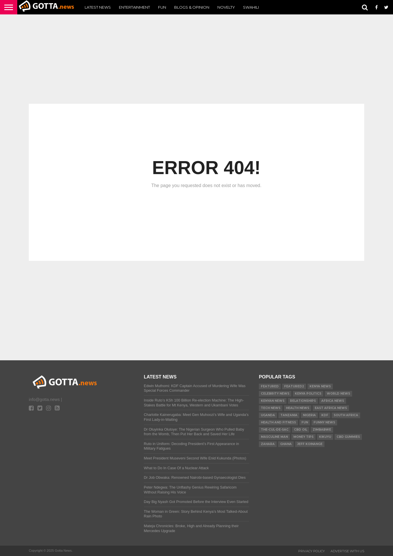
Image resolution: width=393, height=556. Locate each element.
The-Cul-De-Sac (274, 429)
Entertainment (134, 7)
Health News (297, 408)
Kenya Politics (308, 393)
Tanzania (288, 415)
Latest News (98, 7)
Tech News (270, 408)
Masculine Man (274, 437)
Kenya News (320, 386)
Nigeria (309, 415)
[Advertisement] (196, 59)
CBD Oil (300, 429)
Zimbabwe (322, 429)
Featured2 (294, 386)
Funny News (324, 422)
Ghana (286, 444)
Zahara (268, 444)
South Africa (346, 415)
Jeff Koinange (309, 444)
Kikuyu (325, 437)
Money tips (303, 437)
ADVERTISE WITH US (347, 551)
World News (338, 393)
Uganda (268, 415)
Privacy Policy (311, 551)
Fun (162, 7)
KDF (324, 415)
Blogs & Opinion (191, 7)
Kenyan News (272, 401)
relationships (303, 401)
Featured (270, 386)
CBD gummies (348, 437)
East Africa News (331, 408)
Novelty (226, 7)
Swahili (251, 7)
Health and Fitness (278, 422)
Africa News (332, 401)
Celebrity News (275, 393)
